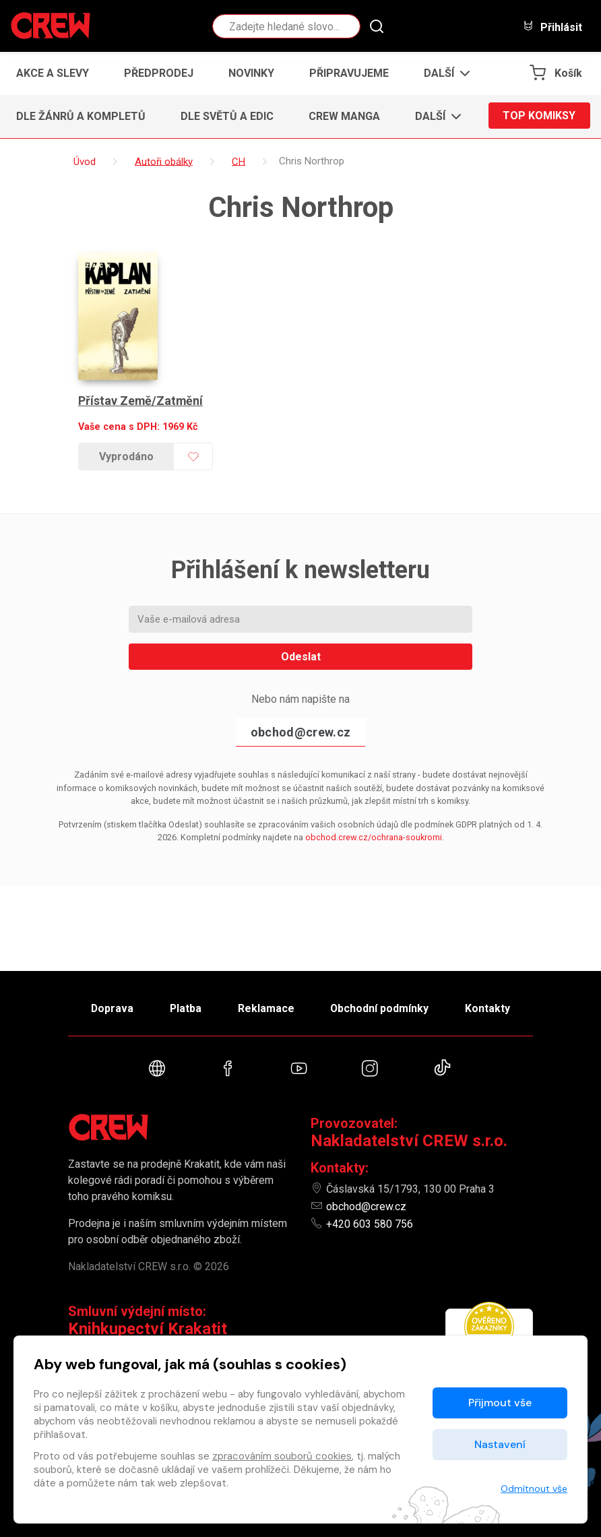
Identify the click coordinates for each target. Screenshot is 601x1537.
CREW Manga (344, 116)
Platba (184, 1007)
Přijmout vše (500, 1402)
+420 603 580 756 (369, 1224)
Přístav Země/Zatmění (141, 396)
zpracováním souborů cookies (282, 1456)
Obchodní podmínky (381, 1007)
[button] (443, 73)
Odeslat (301, 652)
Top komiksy (539, 116)
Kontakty (490, 1007)
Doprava (109, 1007)
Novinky (251, 73)
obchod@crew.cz (300, 728)
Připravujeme (349, 73)
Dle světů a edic (227, 116)
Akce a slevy (52, 73)
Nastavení (500, 1444)
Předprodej (158, 73)
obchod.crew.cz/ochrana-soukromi (373, 833)
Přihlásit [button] (552, 26)
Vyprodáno (126, 452)
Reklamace (266, 1007)
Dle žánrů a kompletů (81, 116)
